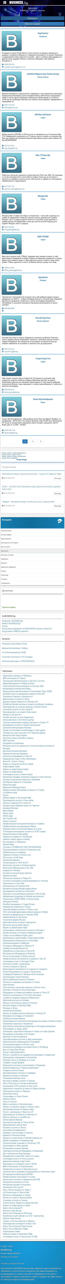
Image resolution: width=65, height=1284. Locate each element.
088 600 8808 (8, 308)
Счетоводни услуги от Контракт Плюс (19, 961)
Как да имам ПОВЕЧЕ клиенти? (15, 631)
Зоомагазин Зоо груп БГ (13, 1187)
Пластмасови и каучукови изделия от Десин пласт (24, 987)
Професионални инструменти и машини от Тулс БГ (24, 958)
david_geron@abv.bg (10, 392)
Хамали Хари (8, 844)
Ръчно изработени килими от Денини (19, 979)
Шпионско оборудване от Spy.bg (16, 1195)
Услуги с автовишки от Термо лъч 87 (18, 1112)
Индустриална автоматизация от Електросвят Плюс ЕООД (27, 691)
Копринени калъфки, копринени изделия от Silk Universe (27, 777)
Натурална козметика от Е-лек (16, 1182)
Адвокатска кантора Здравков (15, 753)
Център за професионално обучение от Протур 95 (24, 1013)
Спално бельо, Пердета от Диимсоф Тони (20, 1203)
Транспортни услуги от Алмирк (16, 1000)
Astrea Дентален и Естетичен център (18, 720)
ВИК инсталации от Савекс (14, 678)
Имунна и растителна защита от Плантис (20, 1003)
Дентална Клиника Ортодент (15, 751)
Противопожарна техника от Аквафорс (19, 1073)
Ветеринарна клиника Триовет (16, 1148)
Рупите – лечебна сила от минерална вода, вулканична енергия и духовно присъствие (31, 488)
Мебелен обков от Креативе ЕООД (17, 1234)
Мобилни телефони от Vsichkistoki (17, 836)
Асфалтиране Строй (11, 766)
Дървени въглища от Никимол (15, 1075)
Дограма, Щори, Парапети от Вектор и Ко (20, 701)
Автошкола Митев (10, 901)
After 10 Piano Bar (43, 155)
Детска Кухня (5, 547)
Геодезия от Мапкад (11, 870)
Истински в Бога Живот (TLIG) (14, 643)
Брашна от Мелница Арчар (14, 1135)
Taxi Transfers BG (10, 818)
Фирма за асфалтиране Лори (15, 927)
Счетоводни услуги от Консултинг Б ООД (20, 1236)
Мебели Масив (9, 1099)
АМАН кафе (8, 816)
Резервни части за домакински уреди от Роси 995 (24, 694)
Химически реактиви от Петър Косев (18, 1122)
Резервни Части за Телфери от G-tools (19, 1060)
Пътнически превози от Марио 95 (17, 878)
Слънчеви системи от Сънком (15, 1200)
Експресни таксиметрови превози (17, 873)
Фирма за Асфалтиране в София (16, 1205)
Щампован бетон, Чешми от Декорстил (19, 922)
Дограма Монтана (10, 808)
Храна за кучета (9, 821)
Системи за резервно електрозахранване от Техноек (25, 881)
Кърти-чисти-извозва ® (12, 1208)
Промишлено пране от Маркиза (16, 1091)
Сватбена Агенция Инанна (14, 1018)
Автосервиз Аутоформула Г (14, 1130)
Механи (3, 571)
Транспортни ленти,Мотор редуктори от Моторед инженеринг (29, 1026)
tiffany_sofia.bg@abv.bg (11, 270)
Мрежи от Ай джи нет (12, 714)
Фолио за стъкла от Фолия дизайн (17, 1197)
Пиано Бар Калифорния (43, 399)
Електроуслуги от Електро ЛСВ (16, 886)
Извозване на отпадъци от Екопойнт (18, 1016)
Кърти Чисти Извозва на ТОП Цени (17, 1213)
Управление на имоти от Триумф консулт (20, 1169)
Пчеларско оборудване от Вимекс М (18, 945)
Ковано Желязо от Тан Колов (15, 917)
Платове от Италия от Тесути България (19, 990)
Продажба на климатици (13, 743)
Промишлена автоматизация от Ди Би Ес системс (24, 681)
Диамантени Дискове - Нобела (15, 648)
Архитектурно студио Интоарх (16, 977)
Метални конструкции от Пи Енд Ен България (22, 995)
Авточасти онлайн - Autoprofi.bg (16, 964)
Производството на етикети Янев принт (19, 712)
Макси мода (8, 813)
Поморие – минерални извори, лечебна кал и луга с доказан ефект (28, 501)
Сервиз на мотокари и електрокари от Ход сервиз (24, 730)
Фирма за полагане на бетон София (18, 764)
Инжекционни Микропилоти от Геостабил (20, 940)
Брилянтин (43, 277)
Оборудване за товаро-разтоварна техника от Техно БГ (26, 992)
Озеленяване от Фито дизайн (15, 1145)
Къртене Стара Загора (12, 1210)
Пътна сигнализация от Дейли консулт (19, 956)
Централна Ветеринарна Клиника (17, 727)
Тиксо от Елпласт (10, 1101)
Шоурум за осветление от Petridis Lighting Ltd (22, 1138)
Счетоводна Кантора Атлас (14, 1078)
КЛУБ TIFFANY (43, 236)
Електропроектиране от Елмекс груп (18, 1044)
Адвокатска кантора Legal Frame (16, 1161)
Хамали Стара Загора (12, 1218)
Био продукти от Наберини (14, 842)
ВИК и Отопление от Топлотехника (18, 1166)
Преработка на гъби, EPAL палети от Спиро (21, 1156)
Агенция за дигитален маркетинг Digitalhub (21, 779)
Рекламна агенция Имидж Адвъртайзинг (20, 888)
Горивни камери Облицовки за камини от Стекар (23, 790)
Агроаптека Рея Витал (12, 1010)
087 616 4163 (8, 146)
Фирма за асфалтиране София (15, 769)
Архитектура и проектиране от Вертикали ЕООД (23, 938)
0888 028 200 (8, 64)
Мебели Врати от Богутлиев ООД (17, 797)
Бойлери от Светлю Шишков (15, 1036)
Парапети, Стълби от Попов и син (17, 855)
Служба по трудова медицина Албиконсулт (21, 997)
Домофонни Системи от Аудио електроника (21, 725)
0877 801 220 (8, 186)
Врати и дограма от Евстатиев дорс (18, 1104)
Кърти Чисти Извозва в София (15, 1229)
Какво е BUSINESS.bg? (11, 623)
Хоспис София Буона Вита (14, 1052)
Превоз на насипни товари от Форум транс (21, 1106)
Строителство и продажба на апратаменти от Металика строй (29, 1171)
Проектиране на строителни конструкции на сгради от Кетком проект (32, 1021)
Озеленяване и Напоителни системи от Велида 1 (24, 930)
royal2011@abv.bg (10, 351)
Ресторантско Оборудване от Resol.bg (19, 953)
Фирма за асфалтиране (13, 771)
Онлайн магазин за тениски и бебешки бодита (22, 932)
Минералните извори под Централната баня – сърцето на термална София (31, 473)
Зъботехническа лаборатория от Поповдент (21, 1042)
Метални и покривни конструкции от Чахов (21, 982)
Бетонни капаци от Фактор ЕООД (17, 1005)
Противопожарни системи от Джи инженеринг (22, 1039)
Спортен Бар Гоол (43, 358)
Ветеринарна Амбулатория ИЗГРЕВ (18, 1174)
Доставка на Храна (7, 555)
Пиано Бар (4, 575)
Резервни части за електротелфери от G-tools (22, 829)
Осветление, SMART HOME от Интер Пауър (21, 899)
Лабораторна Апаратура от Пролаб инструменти (23, 896)
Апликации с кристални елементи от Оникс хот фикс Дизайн (29, 1031)
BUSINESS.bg (6, 1250)
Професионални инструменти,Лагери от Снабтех (23, 823)
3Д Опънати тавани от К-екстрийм (17, 782)
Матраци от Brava (10, 1008)
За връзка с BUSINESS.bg (12, 621)
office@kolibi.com (10, 107)
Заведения (4, 559)
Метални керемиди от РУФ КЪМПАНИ (18, 661)
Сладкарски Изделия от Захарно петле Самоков (23, 974)
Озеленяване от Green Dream (15, 1096)
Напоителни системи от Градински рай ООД (21, 1179)
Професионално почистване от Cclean (19, 1177)
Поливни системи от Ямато (14, 1127)
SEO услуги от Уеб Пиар (13, 857)
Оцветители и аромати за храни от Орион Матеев (24, 1088)
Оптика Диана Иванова (12, 1119)
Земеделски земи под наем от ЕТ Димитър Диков (24, 733)
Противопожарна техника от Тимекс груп (20, 909)
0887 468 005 (8, 227)
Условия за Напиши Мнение (12, 1263)
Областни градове (32, 24)
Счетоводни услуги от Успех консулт (18, 1158)
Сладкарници (5, 583)
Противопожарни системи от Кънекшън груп (22, 849)
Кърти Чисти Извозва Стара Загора (17, 1226)
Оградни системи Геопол (13, 1070)
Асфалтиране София (11, 1231)
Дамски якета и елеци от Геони (16, 699)
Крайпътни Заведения (8, 567)
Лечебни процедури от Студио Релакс (19, 904)
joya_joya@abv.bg (9, 148)
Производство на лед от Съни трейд (18, 800)
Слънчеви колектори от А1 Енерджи (17, 657)
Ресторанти (6, 519)
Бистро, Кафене (6, 535)
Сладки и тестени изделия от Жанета (18, 1221)
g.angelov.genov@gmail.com (14, 67)
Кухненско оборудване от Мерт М (17, 756)
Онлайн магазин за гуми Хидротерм (18, 717)
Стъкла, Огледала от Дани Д (14, 966)
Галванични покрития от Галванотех (18, 1023)
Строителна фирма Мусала (14, 919)
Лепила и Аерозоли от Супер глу (17, 803)
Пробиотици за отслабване (14, 852)
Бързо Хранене (6, 539)
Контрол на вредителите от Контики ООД (20, 914)
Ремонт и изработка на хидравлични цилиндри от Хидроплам (29, 1055)
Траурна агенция (10, 875)
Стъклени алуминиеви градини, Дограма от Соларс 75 (25, 722)
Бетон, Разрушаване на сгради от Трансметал (22, 971)
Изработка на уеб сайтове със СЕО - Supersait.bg (23, 1216)
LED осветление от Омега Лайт (16, 1192)
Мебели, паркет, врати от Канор (16, 839)
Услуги (5, 626)
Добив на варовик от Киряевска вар (18, 1140)
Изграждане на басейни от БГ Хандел (19, 1034)
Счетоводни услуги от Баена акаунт (18, 774)
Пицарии (4, 579)
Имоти (5, 795)
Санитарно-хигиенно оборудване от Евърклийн (23, 1151)
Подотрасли (32, 18)
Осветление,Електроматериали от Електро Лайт (23, 686)
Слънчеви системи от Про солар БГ (18, 709)
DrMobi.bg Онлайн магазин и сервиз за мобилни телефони (28, 704)
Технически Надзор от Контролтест (18, 696)
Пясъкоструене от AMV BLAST (15, 862)
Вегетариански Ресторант (9, 543)
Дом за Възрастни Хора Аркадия (16, 1153)
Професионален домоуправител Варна (19, 826)
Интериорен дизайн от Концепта (17, 1184)
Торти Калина (8, 984)
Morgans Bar (43, 196)
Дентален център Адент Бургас (16, 925)
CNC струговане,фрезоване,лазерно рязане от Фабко (25, 912)
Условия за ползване (9, 1256)
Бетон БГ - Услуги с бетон (13, 761)
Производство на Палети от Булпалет (19, 891)
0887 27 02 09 (8, 105)
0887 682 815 (8, 389)
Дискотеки (4, 551)
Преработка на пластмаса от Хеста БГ (19, 951)
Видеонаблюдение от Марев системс (19, 683)
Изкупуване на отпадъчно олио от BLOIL (20, 1164)
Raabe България (9, 784)
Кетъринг (4, 563)
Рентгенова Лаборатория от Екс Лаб (18, 868)
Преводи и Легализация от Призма (18, 1132)
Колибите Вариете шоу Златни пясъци (43, 73)
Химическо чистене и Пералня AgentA (19, 865)
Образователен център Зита (15, 1125)
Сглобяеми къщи (10, 792)
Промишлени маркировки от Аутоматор (20, 1057)
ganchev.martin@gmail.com (13, 189)
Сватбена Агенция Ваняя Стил (15, 948)
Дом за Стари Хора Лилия (13, 1049)
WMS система (8, 740)
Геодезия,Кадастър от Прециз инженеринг (21, 1068)
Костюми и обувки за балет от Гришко (19, 1081)
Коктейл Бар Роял (43, 317)
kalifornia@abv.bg (9, 433)
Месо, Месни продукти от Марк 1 (17, 1190)
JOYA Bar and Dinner (43, 114)
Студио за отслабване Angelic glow (18, 935)
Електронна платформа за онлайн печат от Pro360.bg (25, 1047)
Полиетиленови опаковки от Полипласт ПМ (21, 1143)
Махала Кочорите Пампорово (15, 834)
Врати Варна (8, 810)
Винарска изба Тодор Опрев (15, 735)
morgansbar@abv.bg (10, 230)
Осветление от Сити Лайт (13, 883)
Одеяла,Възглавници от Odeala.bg (17, 675)
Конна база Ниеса (10, 1093)
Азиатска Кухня (6, 531)
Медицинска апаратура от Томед (16, 907)
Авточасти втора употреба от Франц (18, 738)
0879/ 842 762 (8, 430)
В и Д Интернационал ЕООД (14, 652)
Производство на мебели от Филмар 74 (20, 1114)
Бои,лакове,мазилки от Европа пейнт (18, 1109)
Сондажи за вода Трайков (13, 1062)
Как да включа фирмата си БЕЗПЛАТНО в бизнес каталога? (27, 628)
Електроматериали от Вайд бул (16, 943)
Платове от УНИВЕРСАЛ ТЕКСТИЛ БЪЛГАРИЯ (22, 847)
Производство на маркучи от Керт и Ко (19, 1223)
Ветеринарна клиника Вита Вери (17, 688)
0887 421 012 (8, 349)
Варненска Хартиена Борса (14, 787)
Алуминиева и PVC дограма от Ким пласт (20, 1086)
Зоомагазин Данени (11, 860)
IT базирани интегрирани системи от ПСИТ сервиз (24, 831)
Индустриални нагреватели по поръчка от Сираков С (25, 969)
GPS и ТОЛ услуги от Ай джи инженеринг (20, 1083)
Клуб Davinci (43, 33)
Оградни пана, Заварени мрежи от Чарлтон (21, 805)
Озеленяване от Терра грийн (15, 1029)
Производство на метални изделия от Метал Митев (25, 707)
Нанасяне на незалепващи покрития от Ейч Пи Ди (24, 894)
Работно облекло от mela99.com (16, 1117)
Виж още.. (58, 478)
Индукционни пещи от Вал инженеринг (19, 758)
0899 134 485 (8, 268)
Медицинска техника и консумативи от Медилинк (24, 1065)
